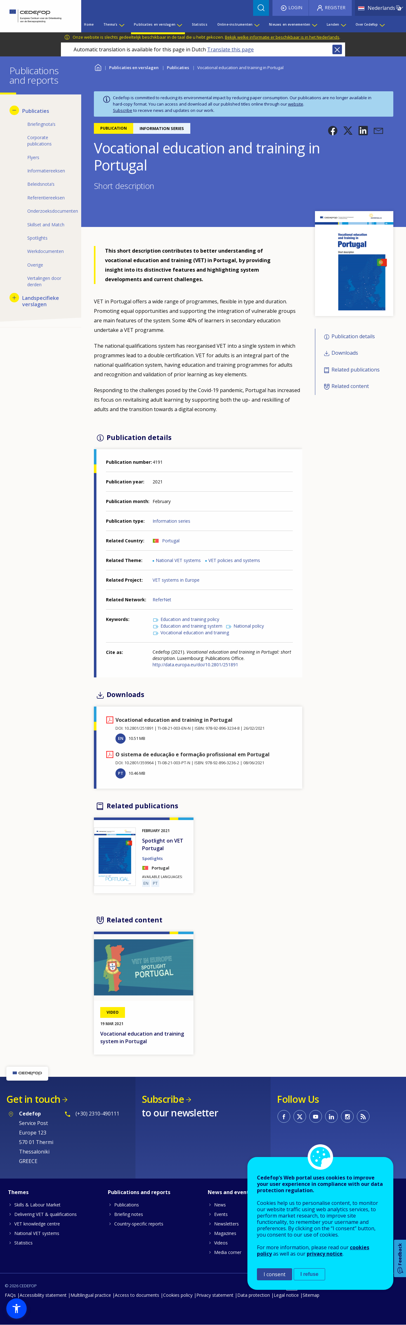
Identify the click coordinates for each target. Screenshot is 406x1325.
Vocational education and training (194, 633)
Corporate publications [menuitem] (39, 140)
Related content (350, 386)
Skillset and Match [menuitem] (45, 225)
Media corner (227, 1252)
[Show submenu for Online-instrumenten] (256, 24)
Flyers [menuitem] (33, 157)
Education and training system (191, 626)
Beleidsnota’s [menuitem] (41, 184)
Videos (221, 1243)
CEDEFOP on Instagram (347, 1116)
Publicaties (178, 67)
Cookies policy (178, 1295)
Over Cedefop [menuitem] (367, 24)
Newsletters (226, 1224)
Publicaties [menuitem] (35, 110)
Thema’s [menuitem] (110, 24)
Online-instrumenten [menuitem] (235, 24)
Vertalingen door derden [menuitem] (44, 281)
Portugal (171, 541)
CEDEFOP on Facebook (284, 1116)
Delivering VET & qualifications (45, 1214)
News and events (230, 1192)
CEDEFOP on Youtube (315, 1116)
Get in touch (33, 1099)
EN (120, 738)
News (220, 1205)
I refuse (309, 1274)
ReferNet (162, 600)
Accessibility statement (43, 1295)
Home (98, 67)
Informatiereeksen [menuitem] (46, 171)
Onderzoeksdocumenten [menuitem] (49, 211)
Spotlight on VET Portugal (162, 844)
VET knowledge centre (37, 1224)
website (295, 104)
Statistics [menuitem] (199, 24)
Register (335, 7)
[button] (332, 130)
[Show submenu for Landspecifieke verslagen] (14, 297)
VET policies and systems (234, 560)
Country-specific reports (138, 1224)
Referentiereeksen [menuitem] (46, 198)
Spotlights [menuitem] (37, 238)
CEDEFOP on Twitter (299, 1116)
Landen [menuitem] (333, 24)
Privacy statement (214, 1295)
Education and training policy (189, 619)
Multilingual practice (90, 1295)
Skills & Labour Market (37, 1205)
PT (120, 773)
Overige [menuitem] (35, 265)
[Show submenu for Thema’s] (121, 24)
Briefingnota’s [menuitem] (41, 124)
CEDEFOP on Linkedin (331, 1116)
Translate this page (230, 49)
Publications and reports (139, 1192)
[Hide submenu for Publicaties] (14, 110)
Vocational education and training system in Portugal (142, 1037)
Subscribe (122, 110)
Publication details (353, 336)
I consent (274, 1274)
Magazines (225, 1233)
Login (295, 7)
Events (221, 1214)
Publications (126, 1205)
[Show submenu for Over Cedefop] (382, 24)
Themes (18, 1192)
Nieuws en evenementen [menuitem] (289, 24)
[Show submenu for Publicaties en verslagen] (179, 24)
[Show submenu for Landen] (343, 24)
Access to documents (137, 1295)
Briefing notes (128, 1214)
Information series (171, 521)
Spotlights (152, 858)
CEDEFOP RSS (363, 1116)
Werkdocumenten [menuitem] (45, 251)
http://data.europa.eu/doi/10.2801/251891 (195, 665)
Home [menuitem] (89, 24)
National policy (248, 626)
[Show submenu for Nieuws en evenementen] (314, 24)
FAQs (10, 1295)
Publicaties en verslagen (134, 67)
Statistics (23, 1243)
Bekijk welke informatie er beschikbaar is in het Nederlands (282, 37)
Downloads (344, 353)
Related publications (355, 369)
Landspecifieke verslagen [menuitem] (40, 301)
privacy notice (325, 1253)
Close (337, 49)
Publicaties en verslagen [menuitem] (154, 24)
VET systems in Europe (176, 580)
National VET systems (178, 560)
